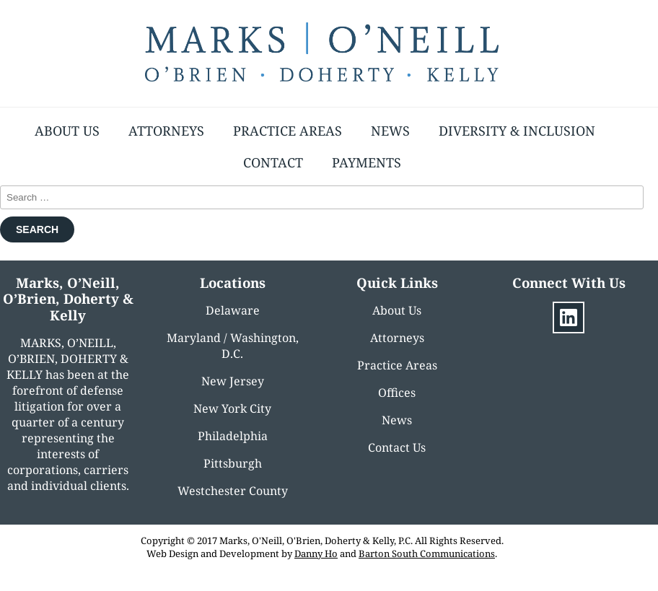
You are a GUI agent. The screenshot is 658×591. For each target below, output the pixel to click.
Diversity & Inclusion (517, 130)
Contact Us (397, 447)
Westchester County (232, 491)
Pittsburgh (232, 463)
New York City (232, 408)
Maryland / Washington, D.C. (233, 346)
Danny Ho (316, 553)
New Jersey (232, 381)
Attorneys (166, 130)
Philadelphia (233, 436)
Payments (366, 162)
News (390, 130)
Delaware (233, 310)
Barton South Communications (427, 553)
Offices (397, 392)
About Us (67, 130)
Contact (273, 162)
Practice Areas (287, 130)
